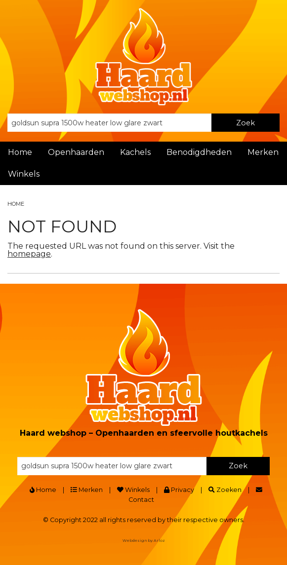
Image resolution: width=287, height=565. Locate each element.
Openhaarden (76, 152)
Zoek (245, 122)
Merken (263, 152)
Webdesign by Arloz (144, 540)
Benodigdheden (199, 152)
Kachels (135, 152)
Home (20, 152)
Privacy (179, 489)
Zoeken (225, 489)
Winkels (24, 174)
